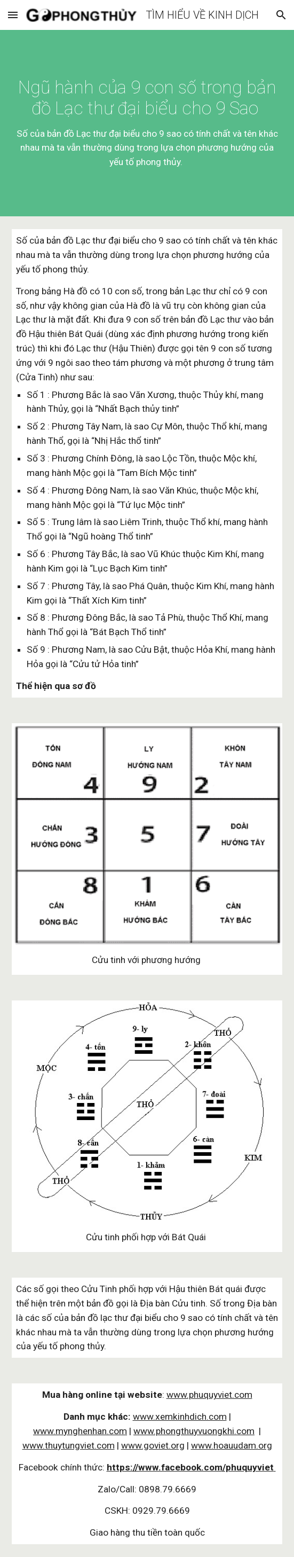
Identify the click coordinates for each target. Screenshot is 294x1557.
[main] (147, 123)
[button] (13, 14)
